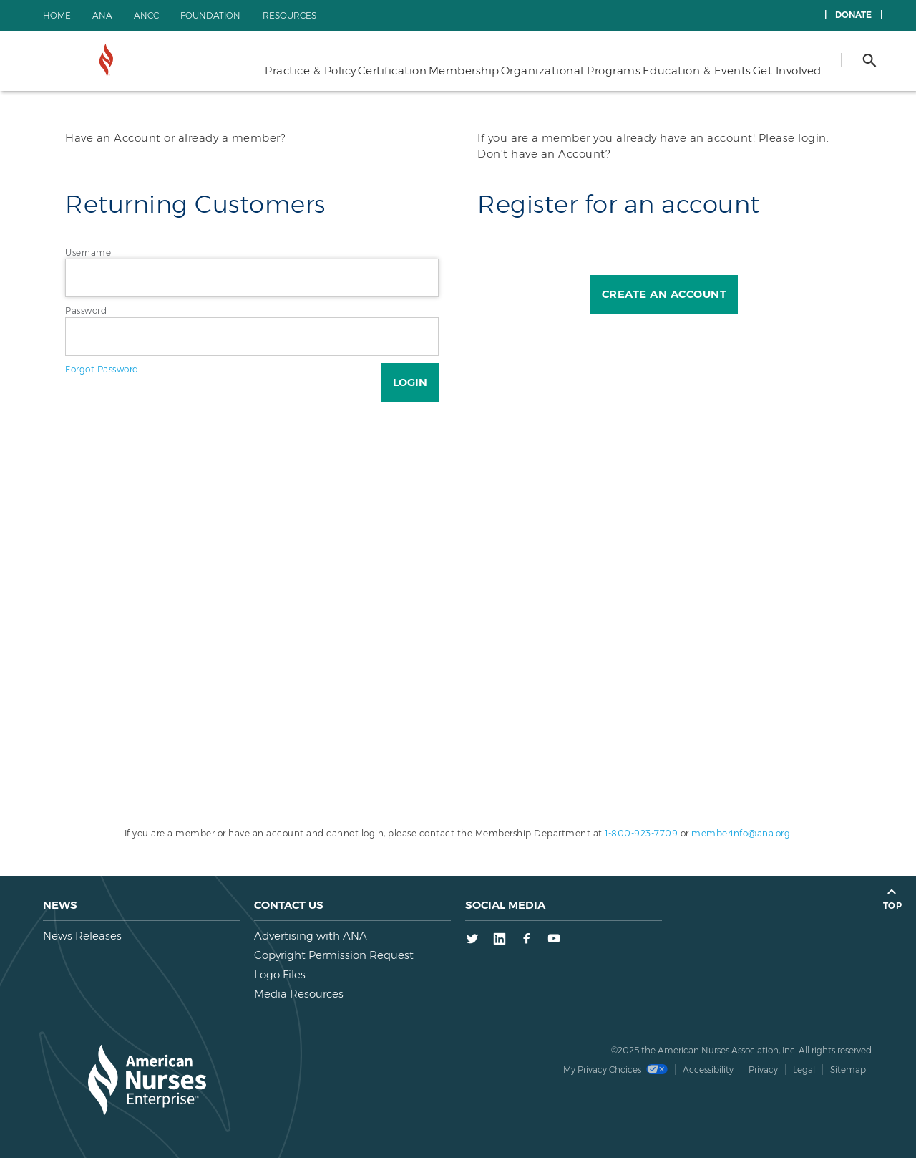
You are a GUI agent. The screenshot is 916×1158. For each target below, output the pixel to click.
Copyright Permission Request (334, 955)
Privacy (763, 1069)
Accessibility (708, 1069)
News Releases (82, 935)
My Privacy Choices (615, 1069)
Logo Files (280, 974)
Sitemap (848, 1069)
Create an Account (664, 294)
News (60, 905)
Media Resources (299, 993)
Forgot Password (102, 369)
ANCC (146, 15)
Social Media (505, 905)
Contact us (288, 905)
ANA (102, 15)
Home (57, 15)
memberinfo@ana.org (740, 833)
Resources (289, 15)
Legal (804, 1069)
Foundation (210, 15)
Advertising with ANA (310, 935)
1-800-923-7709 (641, 833)
